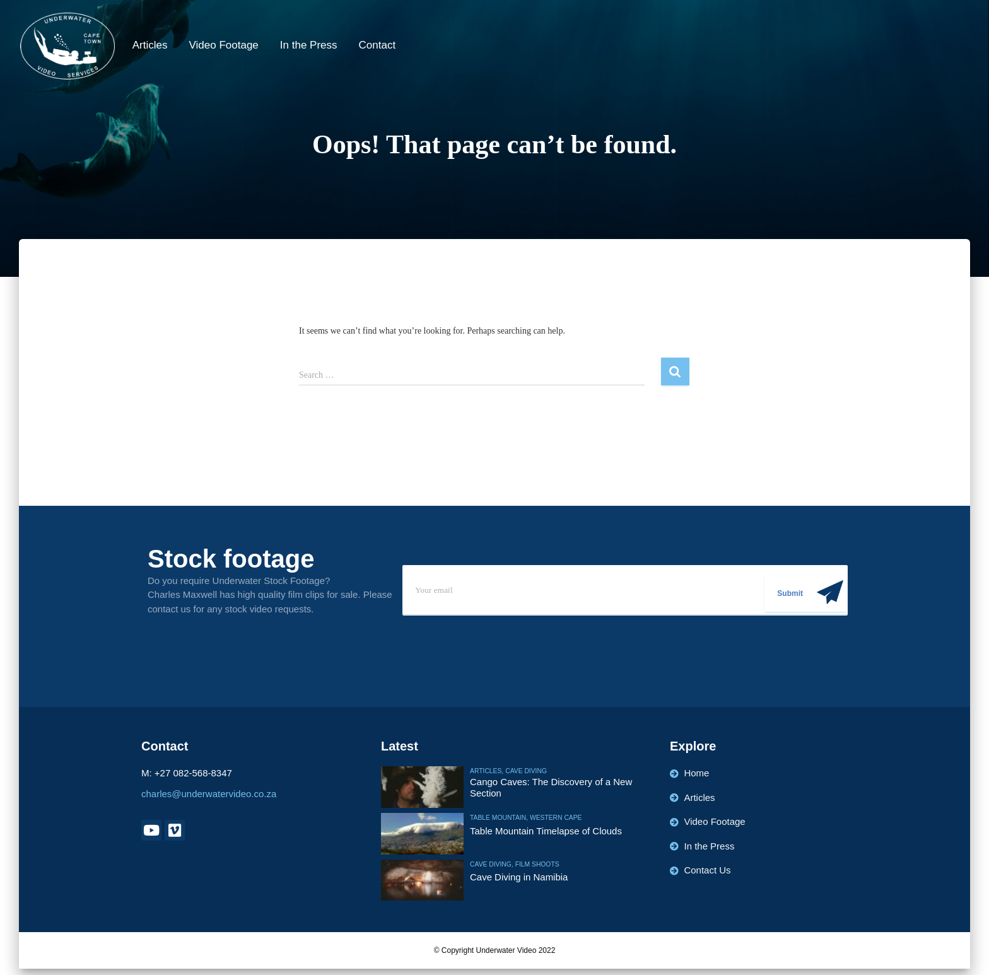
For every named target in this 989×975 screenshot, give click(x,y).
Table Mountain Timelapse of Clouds (546, 830)
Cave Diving (525, 771)
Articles (150, 45)
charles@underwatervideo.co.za (209, 793)
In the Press (308, 45)
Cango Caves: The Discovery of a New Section (551, 787)
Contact (377, 45)
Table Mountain (498, 817)
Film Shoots (535, 864)
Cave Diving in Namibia (519, 877)
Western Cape (553, 817)
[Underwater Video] (67, 46)
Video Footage (224, 45)
